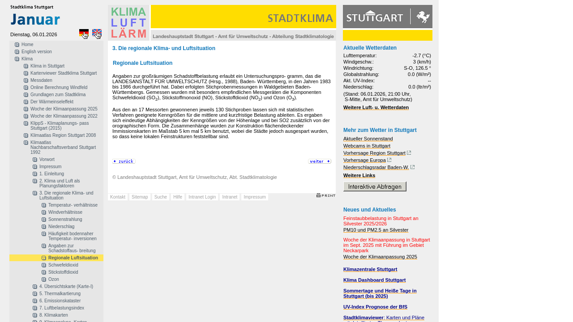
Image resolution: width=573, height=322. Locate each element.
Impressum (50, 166)
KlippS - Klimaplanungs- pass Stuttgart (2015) (59, 126)
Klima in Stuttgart (47, 66)
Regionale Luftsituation (73, 257)
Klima (27, 58)
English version (36, 51)
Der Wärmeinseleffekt (51, 101)
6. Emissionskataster (60, 300)
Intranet (229, 197)
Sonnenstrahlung (65, 219)
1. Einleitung (51, 173)
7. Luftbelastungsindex (61, 307)
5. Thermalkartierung (60, 293)
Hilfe (177, 197)
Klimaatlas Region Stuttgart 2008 (63, 135)
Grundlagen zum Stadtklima (58, 94)
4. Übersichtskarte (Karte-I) (66, 286)
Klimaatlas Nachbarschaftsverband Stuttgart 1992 (63, 147)
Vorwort (47, 159)
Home (27, 44)
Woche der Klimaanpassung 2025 (64, 108)
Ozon (53, 279)
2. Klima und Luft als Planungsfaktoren (59, 183)
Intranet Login (202, 197)
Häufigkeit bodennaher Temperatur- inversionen (72, 236)
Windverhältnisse (65, 212)
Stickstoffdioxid (63, 272)
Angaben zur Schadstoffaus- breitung (71, 248)
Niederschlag (61, 226)
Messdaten (41, 80)
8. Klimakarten (53, 315)
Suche (160, 197)
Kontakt (117, 197)
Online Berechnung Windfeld (58, 87)
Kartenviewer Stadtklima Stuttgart (63, 73)
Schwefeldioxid (63, 265)
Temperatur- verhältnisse (73, 205)
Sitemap (140, 197)
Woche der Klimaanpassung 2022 (64, 116)
